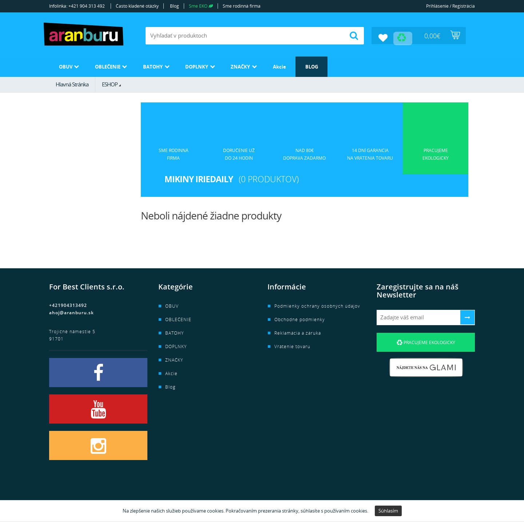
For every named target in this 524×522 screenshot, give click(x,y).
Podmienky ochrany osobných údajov (317, 305)
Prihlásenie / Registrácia (450, 6)
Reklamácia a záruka (297, 332)
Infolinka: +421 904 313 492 (77, 6)
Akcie (310, 65)
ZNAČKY (266, 65)
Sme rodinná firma (242, 6)
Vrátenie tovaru (292, 345)
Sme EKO (201, 6)
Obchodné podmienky (299, 318)
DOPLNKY (217, 65)
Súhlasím (388, 510)
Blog (174, 6)
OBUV (67, 65)
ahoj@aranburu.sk (71, 311)
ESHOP (110, 82)
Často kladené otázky (137, 6)
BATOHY (167, 65)
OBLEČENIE (116, 65)
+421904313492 (68, 304)
